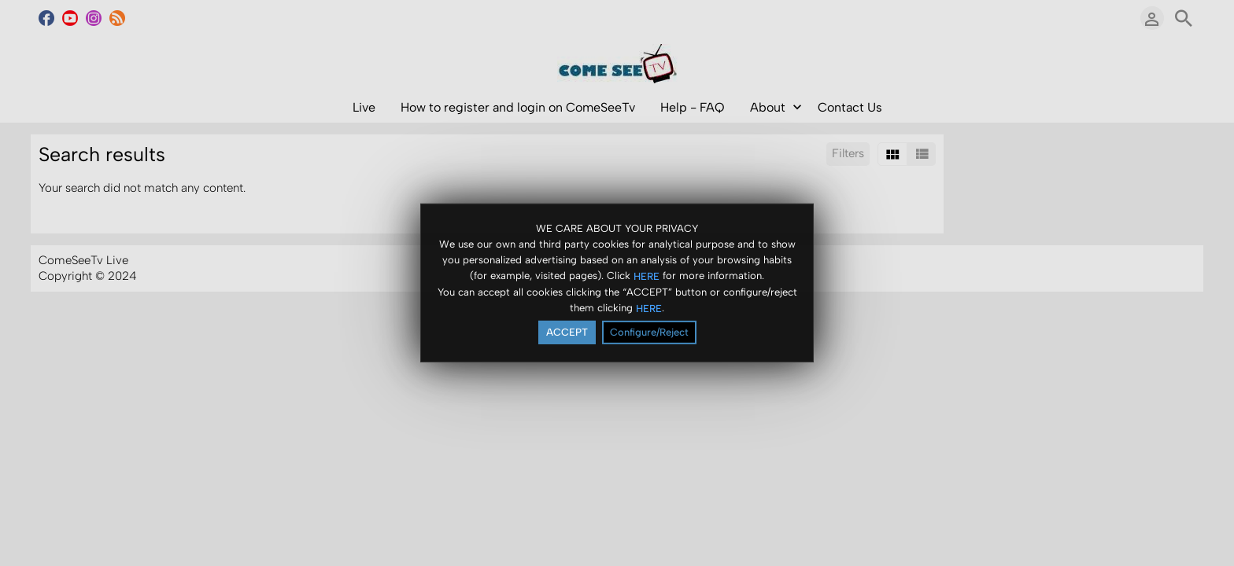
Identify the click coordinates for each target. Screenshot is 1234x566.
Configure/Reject (649, 332)
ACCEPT (567, 332)
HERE (646, 275)
